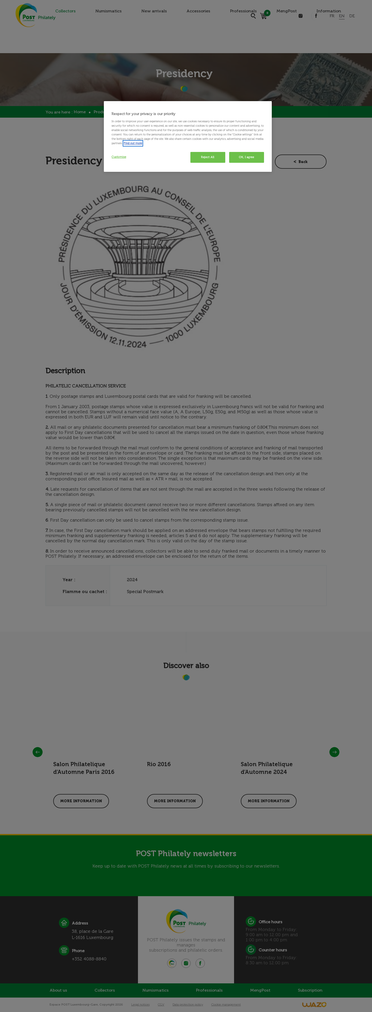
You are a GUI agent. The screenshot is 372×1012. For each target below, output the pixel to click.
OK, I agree (246, 157)
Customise (119, 157)
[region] (188, 136)
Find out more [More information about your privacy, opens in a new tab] (133, 143)
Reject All (207, 157)
